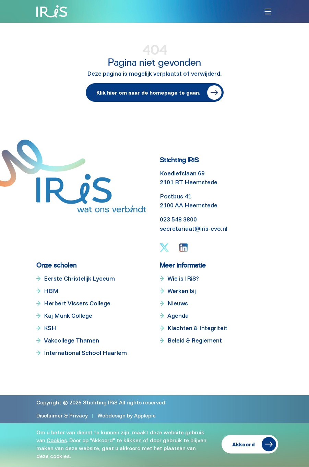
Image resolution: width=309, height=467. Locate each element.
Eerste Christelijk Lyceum (79, 278)
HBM (51, 291)
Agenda (178, 315)
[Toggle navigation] (268, 12)
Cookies (57, 439)
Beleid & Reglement (194, 340)
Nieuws (177, 303)
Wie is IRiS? (183, 278)
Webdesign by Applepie (126, 415)
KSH (50, 328)
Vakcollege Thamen (71, 340)
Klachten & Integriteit (197, 328)
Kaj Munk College (68, 315)
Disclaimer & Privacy (62, 415)
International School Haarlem (85, 353)
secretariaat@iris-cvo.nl (193, 228)
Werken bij (181, 291)
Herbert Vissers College (77, 303)
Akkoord (243, 444)
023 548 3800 (178, 219)
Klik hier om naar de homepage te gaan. (148, 92)
